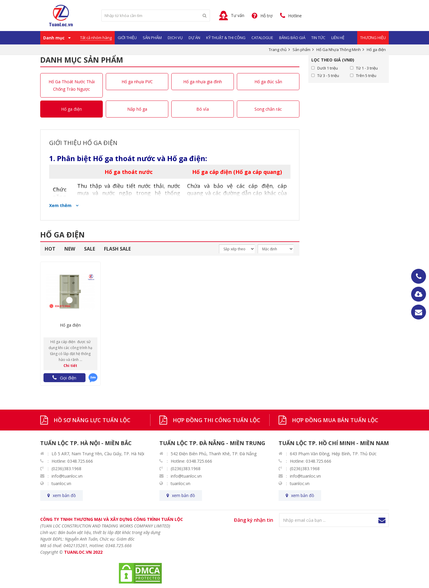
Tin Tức (318, 37)
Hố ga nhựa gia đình (202, 81)
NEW (69, 249)
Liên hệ (337, 37)
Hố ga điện (71, 109)
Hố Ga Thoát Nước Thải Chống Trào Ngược (72, 85)
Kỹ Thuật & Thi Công (225, 37)
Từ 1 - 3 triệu (367, 68)
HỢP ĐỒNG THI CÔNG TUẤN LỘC (216, 420)
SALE (89, 249)
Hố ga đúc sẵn (268, 81)
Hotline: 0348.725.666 (72, 461)
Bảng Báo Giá (292, 37)
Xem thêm (61, 205)
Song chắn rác (268, 109)
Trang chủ (278, 49)
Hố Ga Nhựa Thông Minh (338, 49)
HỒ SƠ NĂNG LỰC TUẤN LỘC (92, 420)
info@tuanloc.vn (67, 476)
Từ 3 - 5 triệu (328, 75)
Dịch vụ (175, 37)
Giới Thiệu (127, 37)
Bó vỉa (202, 109)
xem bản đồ (64, 495)
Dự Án (194, 37)
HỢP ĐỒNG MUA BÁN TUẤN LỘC (335, 420)
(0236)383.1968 (66, 468)
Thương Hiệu (373, 37)
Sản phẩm (152, 37)
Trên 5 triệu (366, 75)
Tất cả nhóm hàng (96, 37)
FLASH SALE (117, 249)
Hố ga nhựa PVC (137, 81)
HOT (50, 249)
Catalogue (262, 37)
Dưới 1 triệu (327, 68)
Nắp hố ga (137, 109)
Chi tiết (70, 365)
